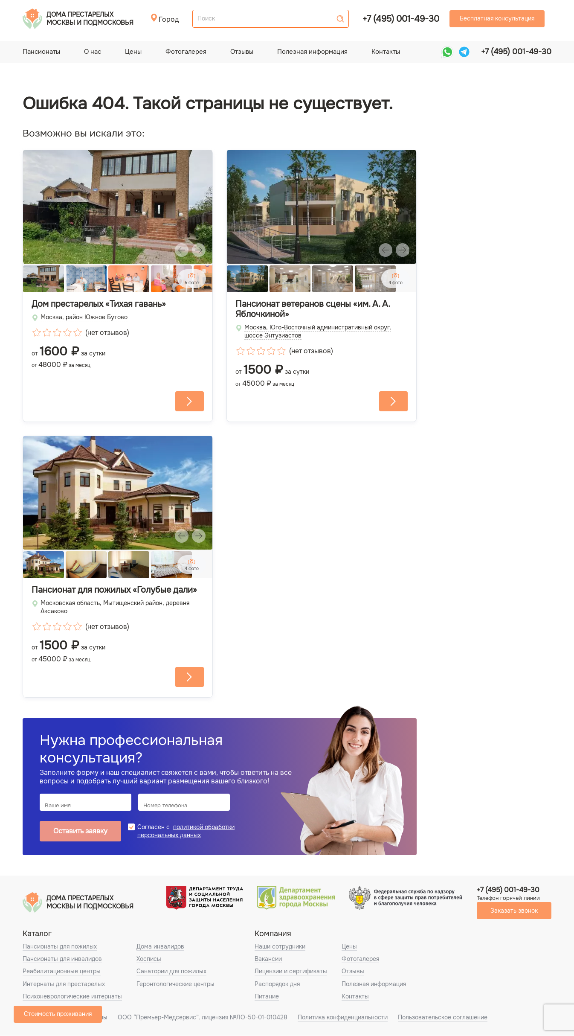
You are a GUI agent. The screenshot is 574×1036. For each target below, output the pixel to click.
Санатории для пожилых (171, 971)
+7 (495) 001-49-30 (400, 19)
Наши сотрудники (280, 946)
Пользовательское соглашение (442, 1017)
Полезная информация (312, 51)
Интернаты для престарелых (64, 984)
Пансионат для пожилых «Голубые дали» (114, 590)
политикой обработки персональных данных (186, 831)
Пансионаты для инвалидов (62, 959)
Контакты (385, 51)
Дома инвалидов (160, 946)
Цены (133, 51)
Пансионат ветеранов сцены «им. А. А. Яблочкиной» (312, 309)
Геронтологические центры (175, 984)
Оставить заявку (80, 831)
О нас (92, 51)
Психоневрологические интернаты (72, 996)
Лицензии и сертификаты (291, 971)
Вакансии (268, 959)
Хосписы (148, 959)
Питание (267, 996)
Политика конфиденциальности (343, 1017)
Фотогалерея (185, 51)
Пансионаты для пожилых (60, 946)
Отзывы (241, 51)
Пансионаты (41, 51)
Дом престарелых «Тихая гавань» (99, 304)
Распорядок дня (277, 984)
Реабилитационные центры (62, 971)
